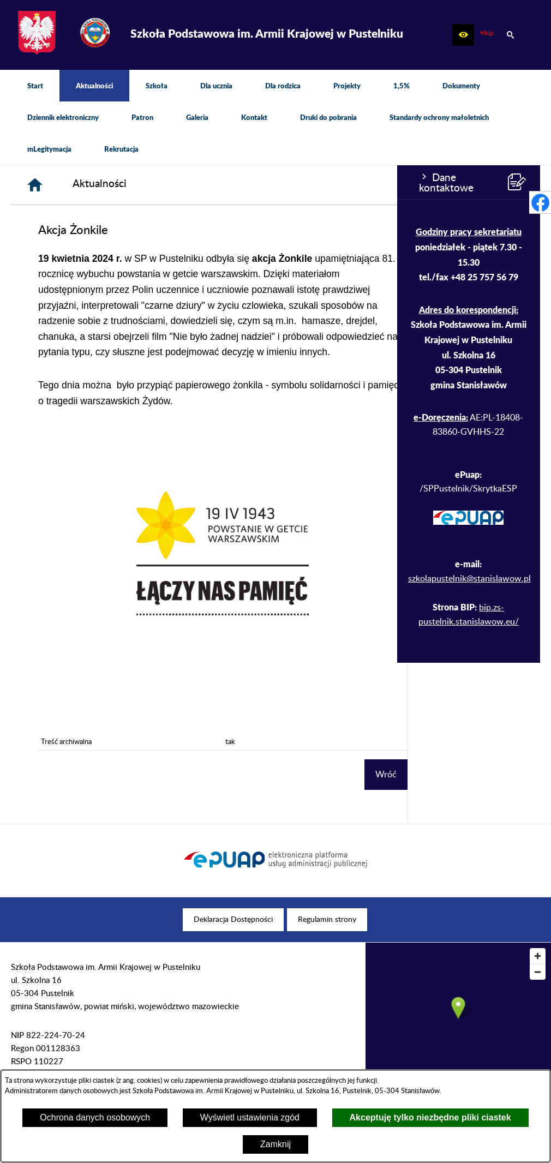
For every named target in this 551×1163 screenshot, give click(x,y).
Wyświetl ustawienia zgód (250, 1117)
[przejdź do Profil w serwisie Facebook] (540, 202)
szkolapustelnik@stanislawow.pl (72, 578)
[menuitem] (35, 85)
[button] (463, 35)
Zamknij (275, 1144)
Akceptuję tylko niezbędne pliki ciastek (430, 1117)
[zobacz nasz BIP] (487, 35)
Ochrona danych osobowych (95, 1117)
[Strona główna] (168, 185)
